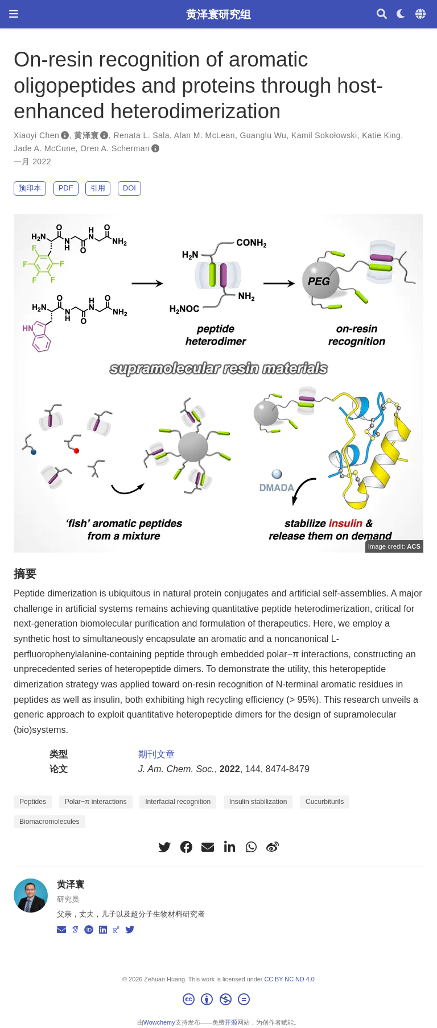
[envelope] (207, 847)
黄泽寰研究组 (218, 14)
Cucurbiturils (325, 802)
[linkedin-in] (229, 847)
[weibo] (272, 847)
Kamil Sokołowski (324, 135)
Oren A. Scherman (115, 148)
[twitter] (164, 847)
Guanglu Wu (263, 135)
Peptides (32, 802)
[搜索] (382, 14)
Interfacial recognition (178, 802)
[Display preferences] (401, 14)
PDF (66, 188)
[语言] (421, 14)
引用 (97, 188)
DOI (129, 188)
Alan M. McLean (204, 135)
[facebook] (186, 847)
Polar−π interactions (96, 802)
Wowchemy (159, 1022)
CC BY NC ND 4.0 (289, 979)
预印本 (30, 188)
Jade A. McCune (45, 148)
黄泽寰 (86, 135)
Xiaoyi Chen (36, 135)
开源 (231, 1022)
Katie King (381, 135)
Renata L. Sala (141, 135)
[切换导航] (13, 14)
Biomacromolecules (49, 822)
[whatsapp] (250, 847)
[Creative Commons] (218, 1001)
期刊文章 (156, 754)
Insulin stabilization (258, 802)
